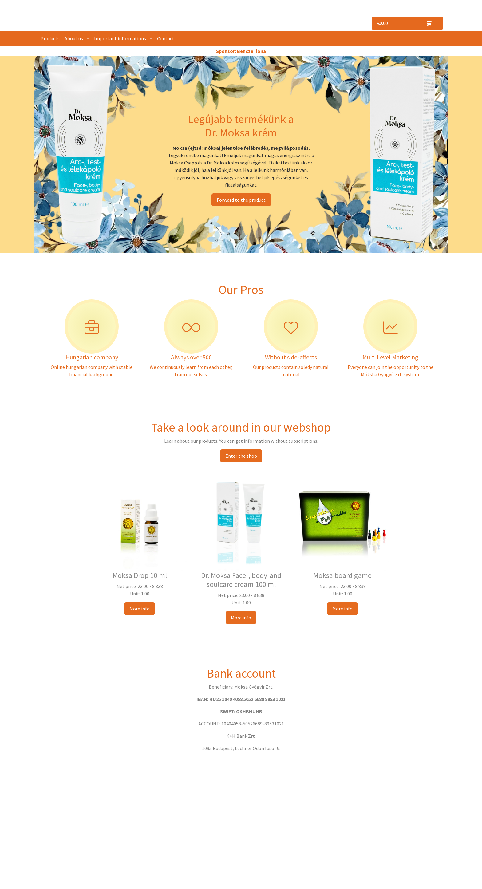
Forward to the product (241, 200)
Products (50, 38)
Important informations (120, 38)
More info (139, 609)
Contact (165, 38)
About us (74, 38)
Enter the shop (241, 456)
